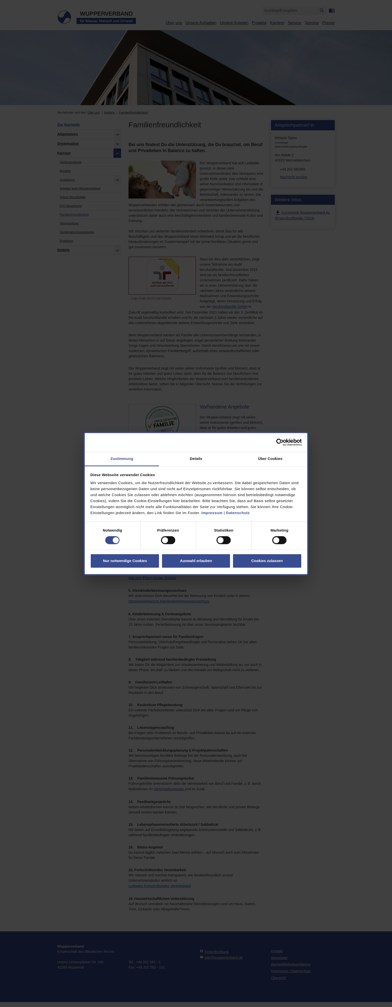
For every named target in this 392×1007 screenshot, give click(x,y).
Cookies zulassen (267, 561)
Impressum (212, 513)
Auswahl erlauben (196, 561)
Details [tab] (196, 458)
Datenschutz (238, 513)
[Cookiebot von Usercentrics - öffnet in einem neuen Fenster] (280, 442)
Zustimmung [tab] (121, 458)
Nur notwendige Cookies (125, 561)
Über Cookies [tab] (270, 458)
